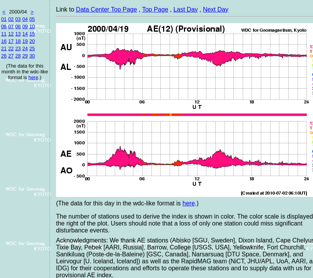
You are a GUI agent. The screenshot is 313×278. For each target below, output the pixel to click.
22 (11, 48)
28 (17, 56)
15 (32, 34)
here (34, 77)
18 (17, 41)
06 (4, 26)
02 (11, 19)
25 (32, 48)
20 (32, 41)
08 (17, 26)
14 (25, 34)
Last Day (186, 9)
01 (4, 19)
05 (32, 19)
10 (32, 26)
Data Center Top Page (106, 9)
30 (32, 56)
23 (17, 48)
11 (4, 34)
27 (11, 56)
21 (4, 48)
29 (25, 56)
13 (17, 34)
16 (4, 41)
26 (4, 56)
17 (11, 41)
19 (25, 41)
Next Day (215, 9)
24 (25, 48)
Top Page (155, 9)
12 (11, 34)
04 (25, 19)
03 (17, 19)
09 (25, 26)
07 (11, 26)
